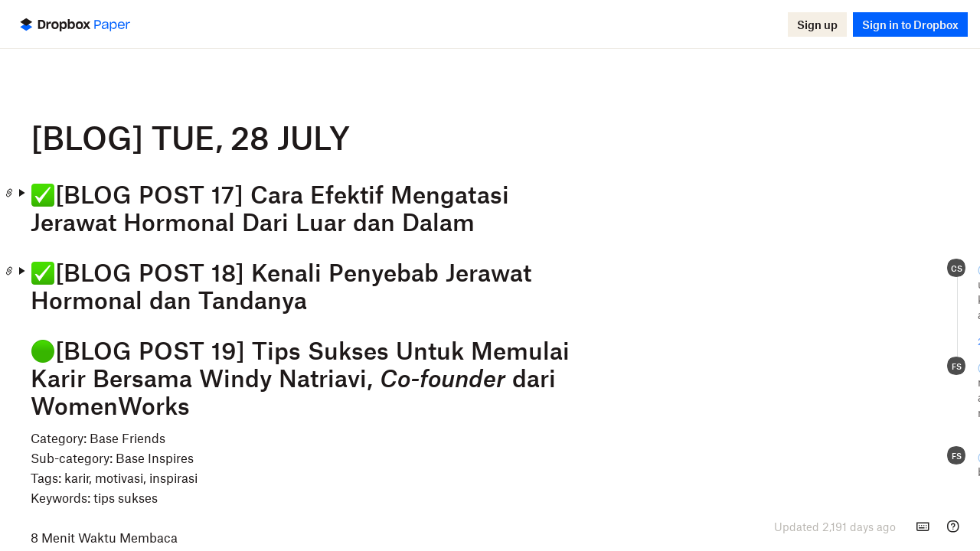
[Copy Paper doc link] (146, 193)
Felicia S (840, 269)
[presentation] (835, 526)
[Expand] (158, 193)
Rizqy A (837, 366)
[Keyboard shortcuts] (922, 526)
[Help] (953, 526)
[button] (817, 24)
